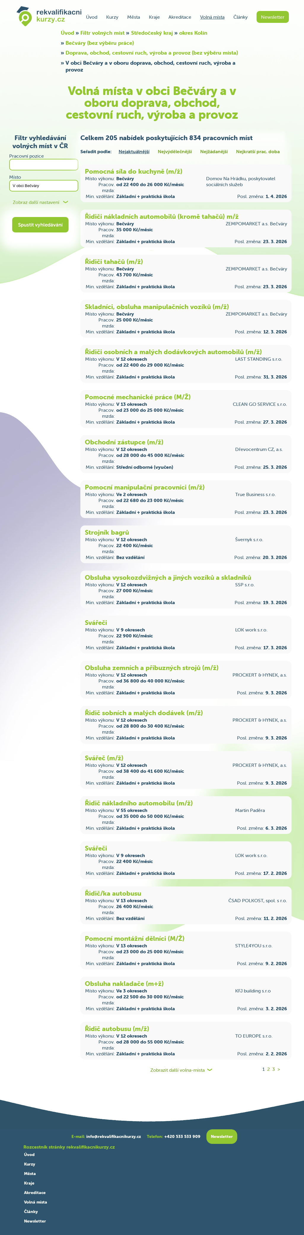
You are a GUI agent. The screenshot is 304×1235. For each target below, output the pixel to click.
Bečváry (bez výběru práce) (100, 42)
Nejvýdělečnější (175, 151)
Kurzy (112, 17)
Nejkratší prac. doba (258, 151)
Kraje (154, 17)
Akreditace (179, 17)
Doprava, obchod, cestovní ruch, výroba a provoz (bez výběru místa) (152, 52)
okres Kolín (193, 32)
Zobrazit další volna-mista (177, 1070)
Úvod (91, 17)
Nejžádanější (214, 151)
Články (240, 17)
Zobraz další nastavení (36, 202)
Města (133, 17)
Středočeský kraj (152, 32)
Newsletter (272, 17)
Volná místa (212, 17)
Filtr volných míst (102, 32)
